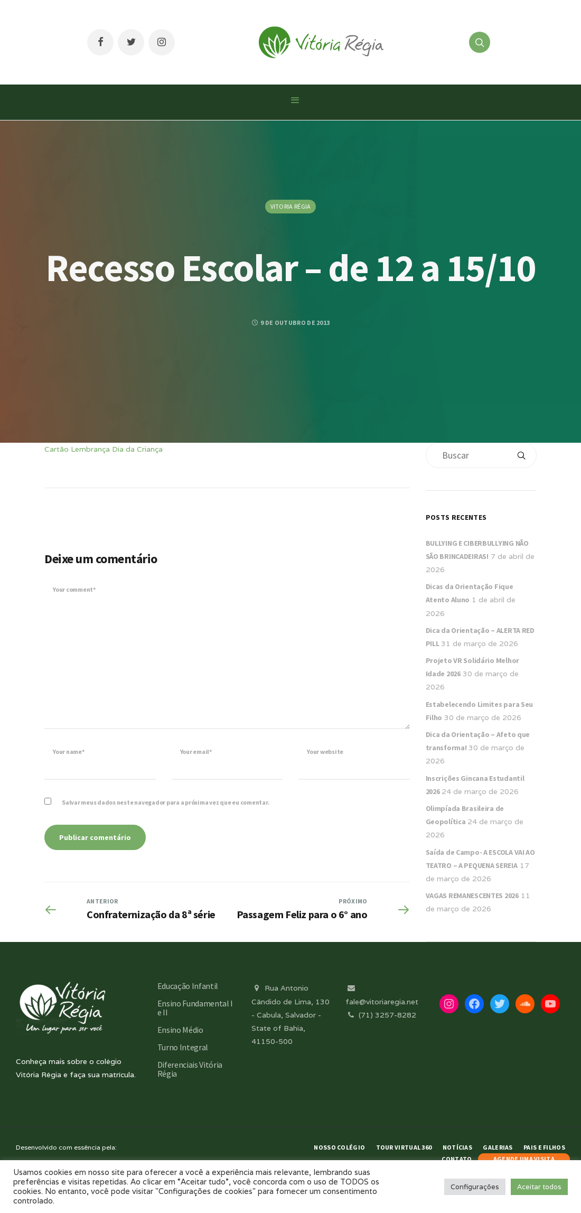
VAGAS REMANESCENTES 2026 (472, 895)
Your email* (196, 751)
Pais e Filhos (544, 1147)
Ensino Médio (180, 1029)
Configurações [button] (475, 1186)
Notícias (457, 1147)
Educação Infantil (188, 986)
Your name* (69, 751)
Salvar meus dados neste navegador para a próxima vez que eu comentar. (165, 802)
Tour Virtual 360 (404, 1147)
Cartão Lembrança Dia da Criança (103, 449)
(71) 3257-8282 (380, 1015)
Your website (325, 751)
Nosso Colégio (339, 1147)
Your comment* (74, 589)
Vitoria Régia (290, 206)
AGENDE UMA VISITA (524, 1159)
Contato (457, 1159)
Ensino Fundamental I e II (195, 1008)
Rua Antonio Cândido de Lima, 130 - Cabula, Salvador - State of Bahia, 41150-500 (290, 1014)
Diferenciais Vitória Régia (190, 1069)
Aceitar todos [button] (539, 1186)
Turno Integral (183, 1047)
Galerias (497, 1147)
